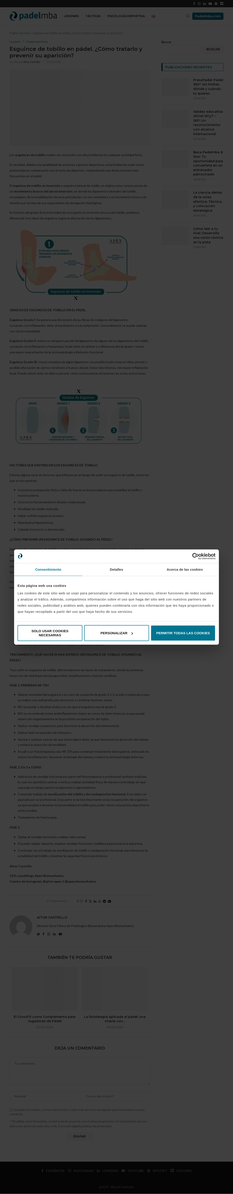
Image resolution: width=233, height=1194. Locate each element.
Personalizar (117, 633)
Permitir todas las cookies (183, 633)
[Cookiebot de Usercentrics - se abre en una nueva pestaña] (195, 556)
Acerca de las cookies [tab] (185, 569)
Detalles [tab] (116, 569)
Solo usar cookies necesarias (49, 633)
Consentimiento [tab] (48, 569)
